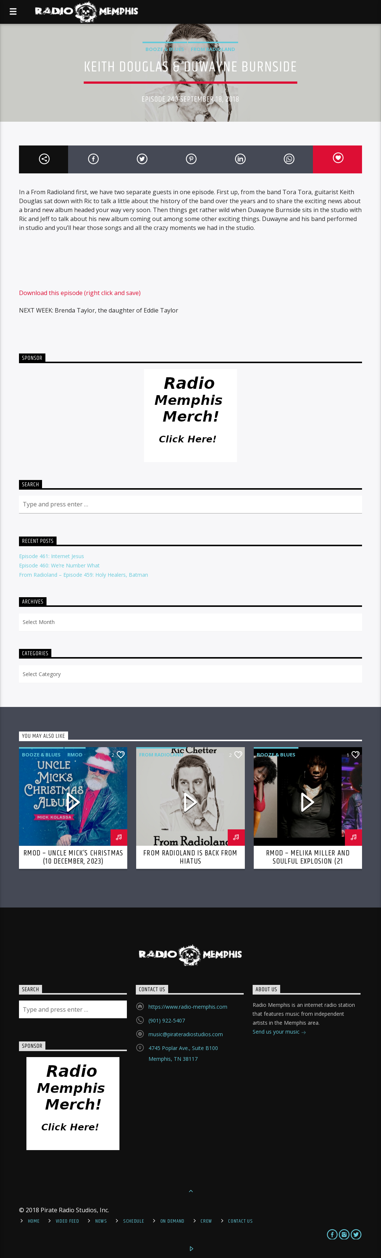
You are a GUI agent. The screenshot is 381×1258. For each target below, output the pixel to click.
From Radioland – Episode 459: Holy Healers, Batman (83, 574)
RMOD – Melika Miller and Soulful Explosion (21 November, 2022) (308, 861)
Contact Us (240, 1221)
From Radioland (213, 49)
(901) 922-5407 (166, 1020)
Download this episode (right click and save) (80, 293)
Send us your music (279, 1032)
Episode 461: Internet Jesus (51, 556)
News (101, 1221)
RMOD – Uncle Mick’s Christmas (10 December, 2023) (73, 857)
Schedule (133, 1221)
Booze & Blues (164, 49)
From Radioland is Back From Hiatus (190, 857)
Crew (206, 1221)
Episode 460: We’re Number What (59, 565)
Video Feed (67, 1221)
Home (34, 1221)
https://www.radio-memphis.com (187, 1006)
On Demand (172, 1221)
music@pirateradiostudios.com (185, 1034)
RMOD (75, 754)
